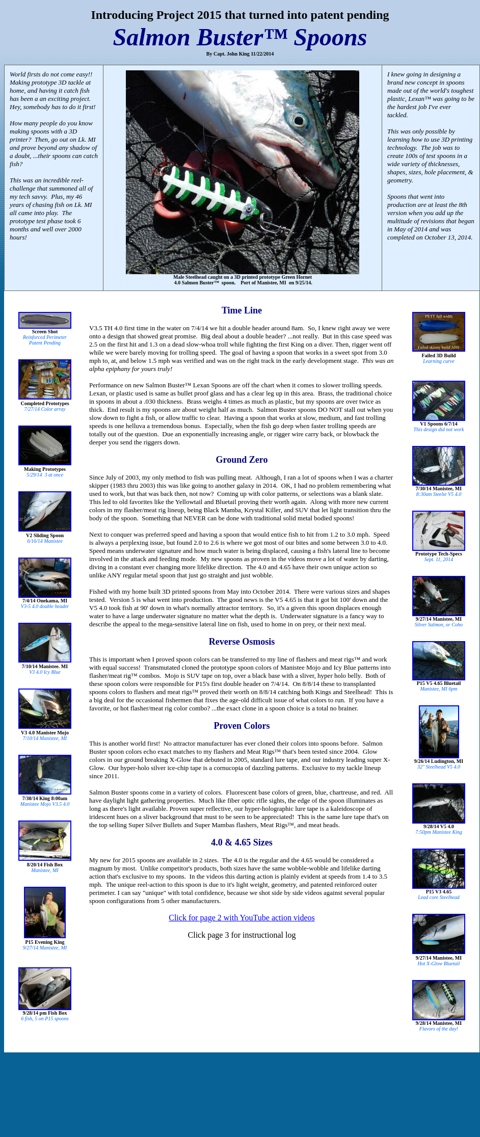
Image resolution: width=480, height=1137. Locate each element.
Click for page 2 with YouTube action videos (242, 917)
